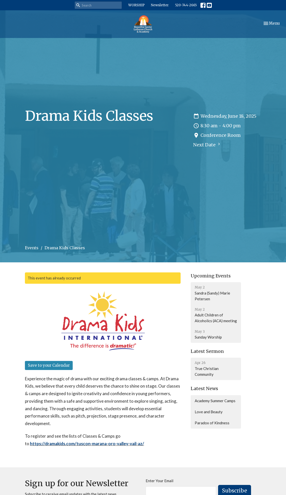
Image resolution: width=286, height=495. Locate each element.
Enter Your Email (159, 480)
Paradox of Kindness (212, 423)
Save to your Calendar (49, 365)
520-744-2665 (186, 5)
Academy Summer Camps (215, 400)
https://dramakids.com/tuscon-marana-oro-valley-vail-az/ (87, 443)
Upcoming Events (211, 276)
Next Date (207, 145)
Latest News (204, 388)
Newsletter (160, 5)
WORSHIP (136, 5)
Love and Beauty (209, 411)
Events (31, 247)
